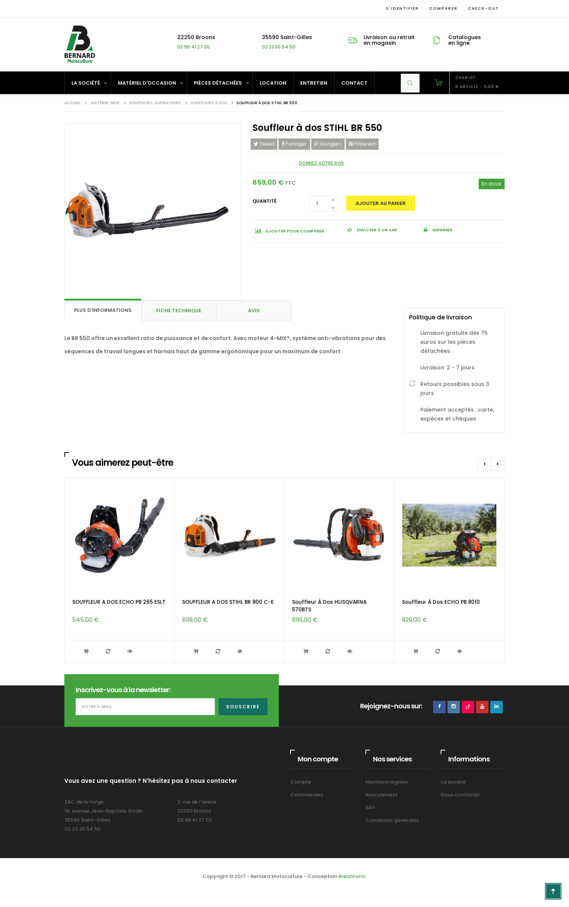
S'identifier (401, 8)
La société (453, 781)
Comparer (442, 8)
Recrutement (381, 794)
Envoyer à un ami (376, 230)
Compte (300, 781)
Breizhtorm (351, 876)
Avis (254, 310)
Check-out (482, 8)
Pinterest (362, 143)
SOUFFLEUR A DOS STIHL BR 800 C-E (228, 602)
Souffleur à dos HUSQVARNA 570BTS (329, 606)
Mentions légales (386, 781)
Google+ (328, 143)
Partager (294, 143)
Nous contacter (460, 794)
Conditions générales (392, 820)
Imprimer (441, 230)
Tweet (264, 143)
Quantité (264, 201)
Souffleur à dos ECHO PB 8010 (441, 602)
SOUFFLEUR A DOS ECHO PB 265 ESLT (119, 602)
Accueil (72, 103)
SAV (370, 807)
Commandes (306, 794)
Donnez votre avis (321, 163)
